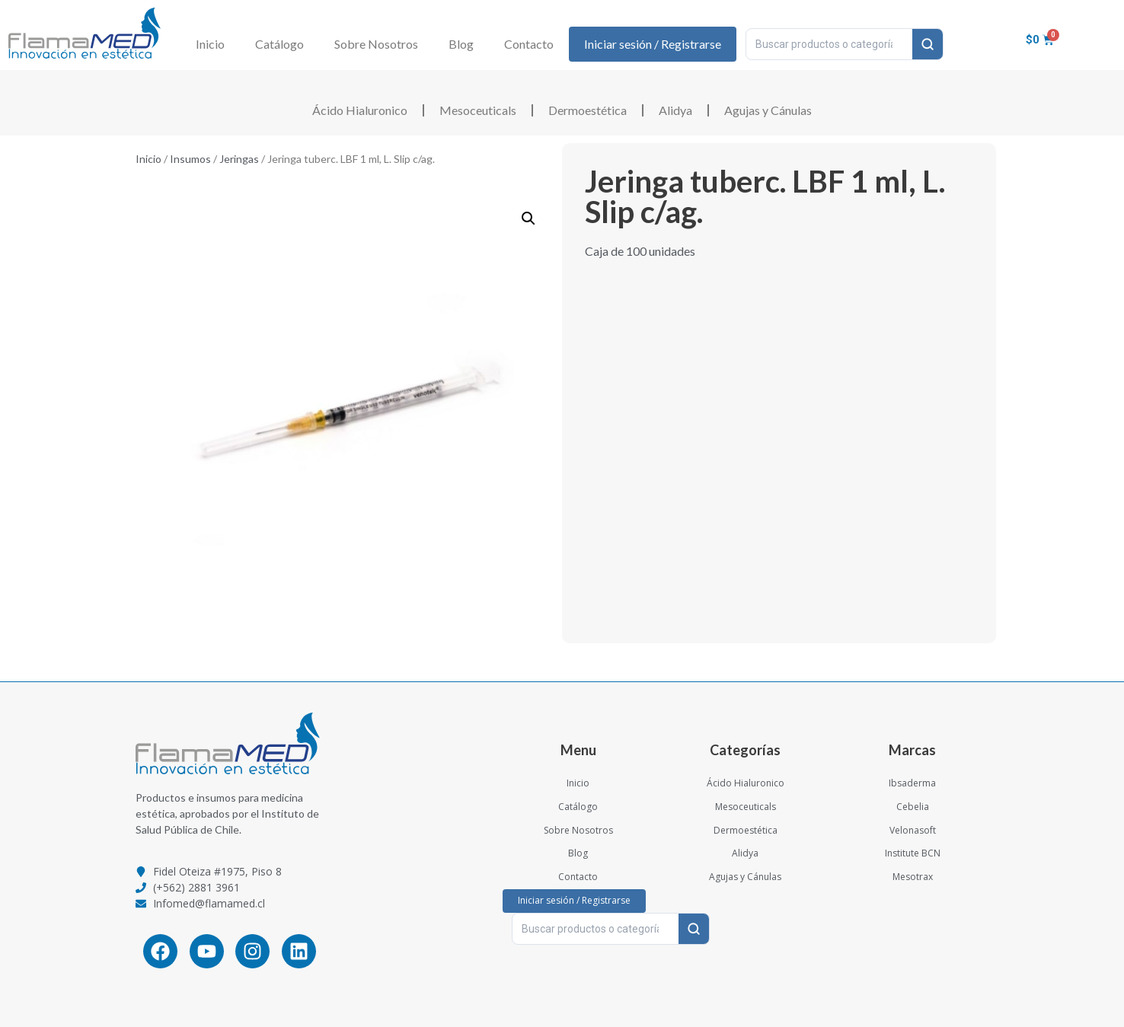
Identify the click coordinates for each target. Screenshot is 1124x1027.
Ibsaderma (912, 783)
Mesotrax (912, 876)
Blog (461, 44)
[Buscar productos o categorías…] (829, 44)
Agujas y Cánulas (768, 110)
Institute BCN (912, 853)
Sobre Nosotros (376, 44)
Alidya (675, 110)
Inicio (210, 44)
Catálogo (279, 44)
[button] (528, 218)
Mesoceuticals (477, 110)
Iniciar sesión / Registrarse (652, 44)
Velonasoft (912, 830)
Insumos (190, 158)
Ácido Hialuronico (359, 110)
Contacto (529, 44)
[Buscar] (927, 44)
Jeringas (239, 158)
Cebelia (912, 806)
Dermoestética (587, 110)
